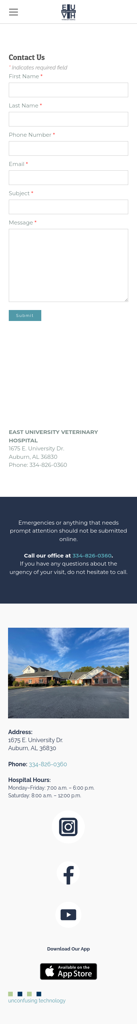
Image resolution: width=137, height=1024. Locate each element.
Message (23, 222)
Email (18, 163)
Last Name (25, 105)
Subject (21, 193)
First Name (26, 76)
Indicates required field (38, 67)
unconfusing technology (36, 998)
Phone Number (32, 134)
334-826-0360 (92, 555)
